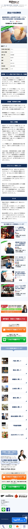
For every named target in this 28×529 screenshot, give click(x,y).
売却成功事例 (15, 5)
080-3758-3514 (8, 469)
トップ (2, 5)
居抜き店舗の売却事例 (8, 5)
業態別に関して (17, 379)
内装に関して (17, 361)
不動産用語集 (17, 425)
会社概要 (3, 500)
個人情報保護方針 (5, 502)
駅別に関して (17, 398)
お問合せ (3, 503)
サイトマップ (4, 505)
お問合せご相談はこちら (15, 330)
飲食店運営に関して (17, 416)
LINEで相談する (16, 340)
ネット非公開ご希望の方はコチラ (18, 520)
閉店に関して (17, 370)
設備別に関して (17, 407)
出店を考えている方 (17, 435)
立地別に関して (17, 388)
